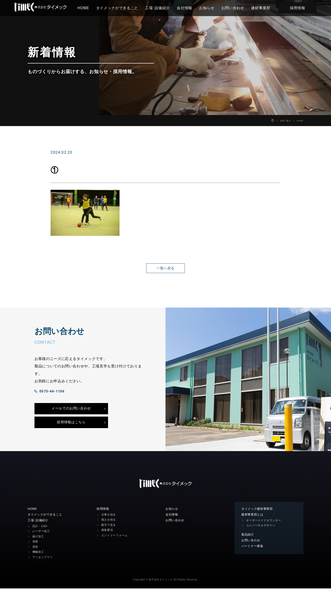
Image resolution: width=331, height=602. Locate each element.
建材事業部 (265, 8)
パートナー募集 (253, 560)
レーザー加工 (41, 545)
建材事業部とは (253, 528)
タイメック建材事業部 (258, 522)
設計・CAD (40, 539)
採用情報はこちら (71, 434)
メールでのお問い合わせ (71, 418)
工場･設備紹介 (162, 8)
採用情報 (302, 8)
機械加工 (38, 565)
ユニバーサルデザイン (262, 539)
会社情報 (189, 8)
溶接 (35, 555)
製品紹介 (248, 548)
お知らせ (212, 8)
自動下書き (281, 120)
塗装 (35, 560)
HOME (88, 8)
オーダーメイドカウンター (265, 533)
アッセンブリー (43, 570)
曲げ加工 (38, 550)
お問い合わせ (237, 8)
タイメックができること (122, 8)
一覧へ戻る (165, 268)
